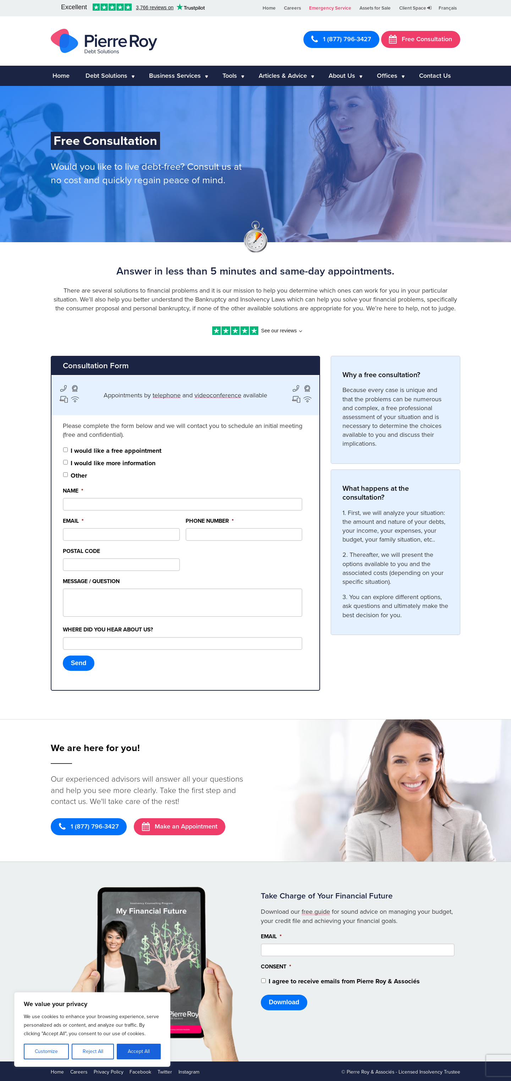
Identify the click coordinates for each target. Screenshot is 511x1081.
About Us (342, 76)
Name (73, 491)
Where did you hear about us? (108, 629)
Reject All (93, 1051)
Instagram (188, 1071)
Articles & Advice (283, 76)
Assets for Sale (375, 8)
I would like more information (113, 463)
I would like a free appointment (116, 451)
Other (79, 475)
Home (269, 8)
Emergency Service (330, 8)
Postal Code (81, 551)
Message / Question (91, 581)
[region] (92, 1029)
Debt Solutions (106, 76)
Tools (229, 76)
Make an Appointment (180, 825)
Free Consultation (420, 39)
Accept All (139, 1051)
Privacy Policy (108, 1071)
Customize (46, 1051)
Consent (276, 965)
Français (448, 8)
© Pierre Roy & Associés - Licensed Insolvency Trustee (400, 1071)
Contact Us (435, 76)
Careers (292, 8)
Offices (387, 76)
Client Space (415, 8)
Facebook (140, 1071)
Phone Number (210, 521)
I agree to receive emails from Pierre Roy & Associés (344, 980)
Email (73, 521)
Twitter (165, 1071)
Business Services (175, 76)
